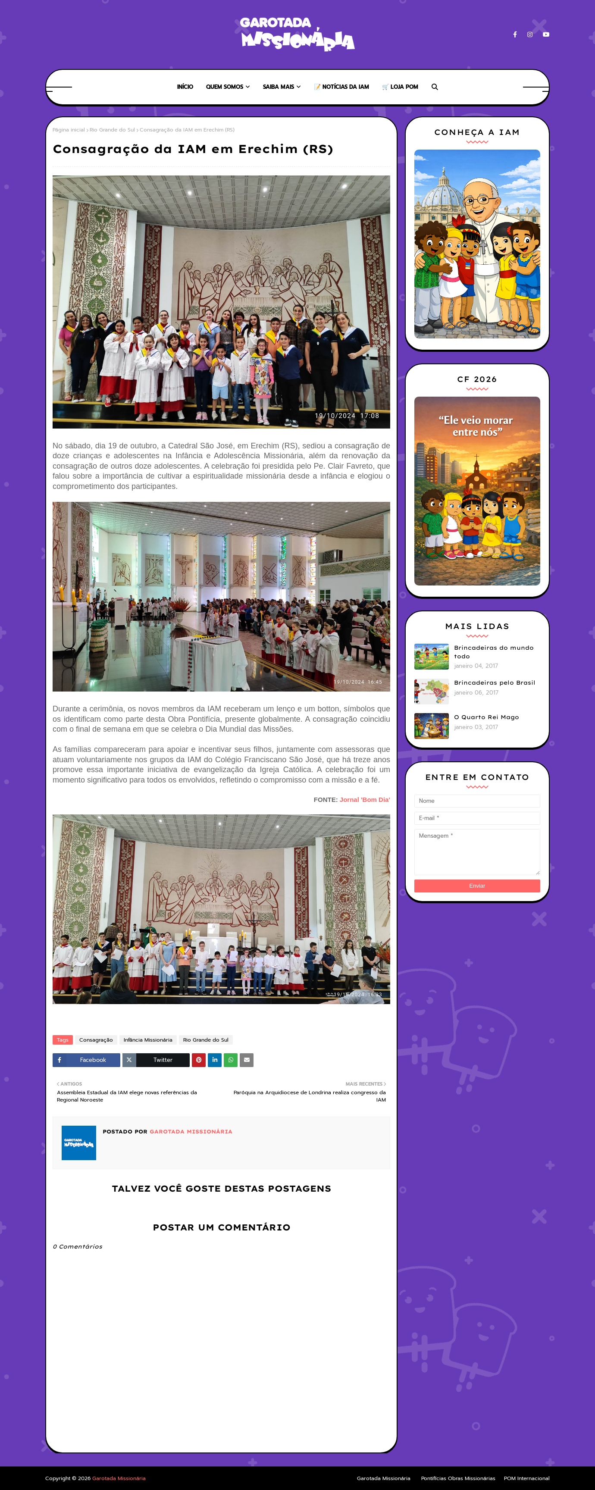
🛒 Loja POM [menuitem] (400, 87)
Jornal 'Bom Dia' (365, 799)
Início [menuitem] (185, 87)
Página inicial (69, 130)
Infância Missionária (148, 1040)
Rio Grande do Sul (112, 130)
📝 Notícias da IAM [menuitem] (341, 87)
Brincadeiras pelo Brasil (495, 682)
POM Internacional (527, 1478)
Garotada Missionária (189, 1131)
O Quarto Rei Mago (486, 717)
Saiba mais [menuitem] (278, 87)
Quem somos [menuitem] (224, 87)
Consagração (96, 1040)
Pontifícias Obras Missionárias (458, 1478)
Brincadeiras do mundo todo (494, 652)
